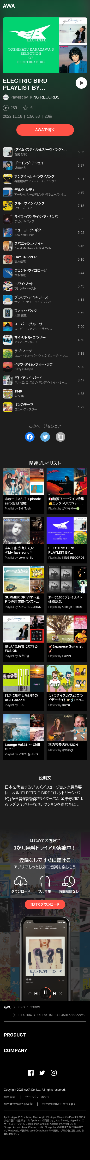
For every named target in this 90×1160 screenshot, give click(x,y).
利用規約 (9, 1097)
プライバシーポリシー (38, 1097)
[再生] (81, 83)
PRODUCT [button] (15, 1035)
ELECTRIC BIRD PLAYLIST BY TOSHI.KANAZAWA (51, 1015)
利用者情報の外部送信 (18, 1104)
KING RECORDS (45, 97)
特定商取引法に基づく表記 (59, 1104)
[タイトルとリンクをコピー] (60, 437)
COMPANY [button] (15, 1050)
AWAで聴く (45, 130)
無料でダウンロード (44, 904)
